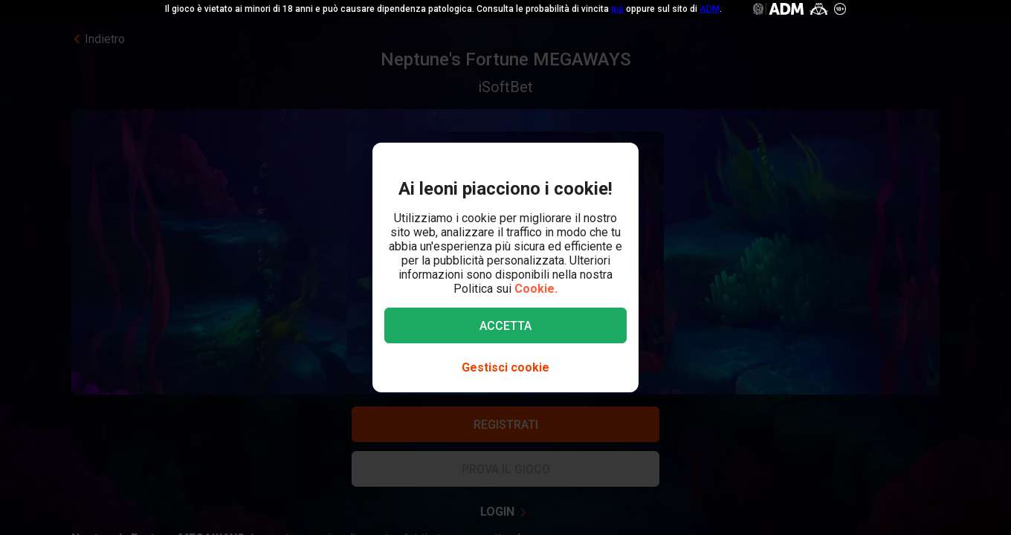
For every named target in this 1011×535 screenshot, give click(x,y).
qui (617, 9)
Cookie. (536, 289)
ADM (710, 9)
